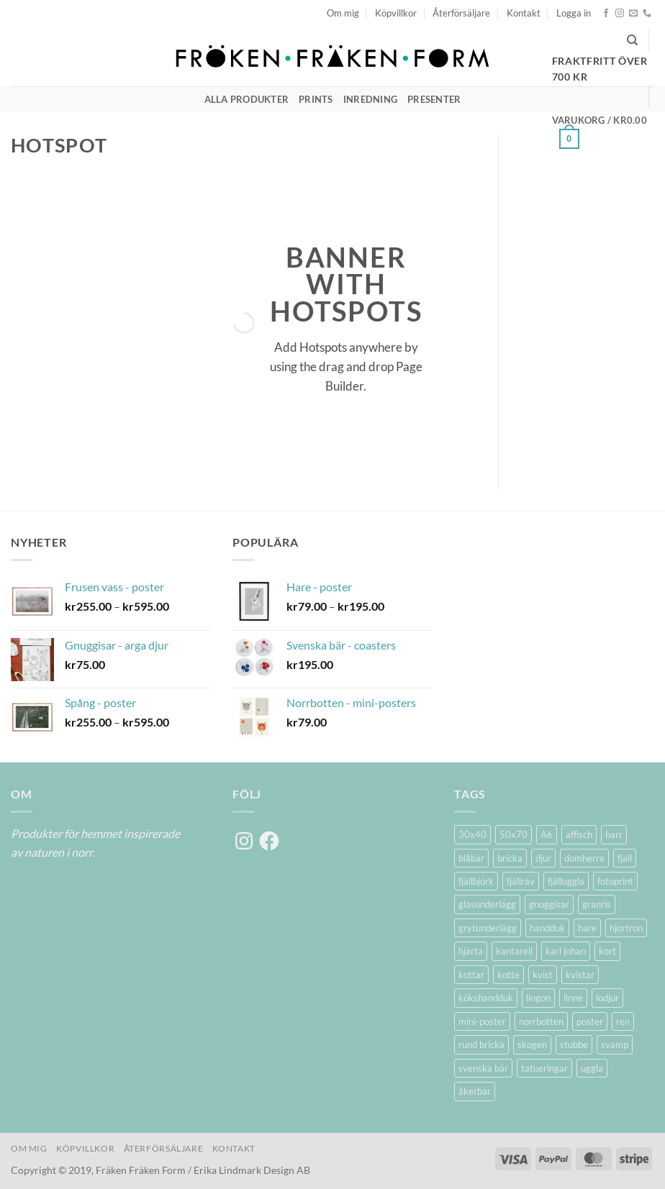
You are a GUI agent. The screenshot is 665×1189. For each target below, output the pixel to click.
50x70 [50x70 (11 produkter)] (513, 834)
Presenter (434, 99)
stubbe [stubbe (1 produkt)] (574, 1044)
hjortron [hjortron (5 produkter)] (626, 928)
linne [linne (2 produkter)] (573, 997)
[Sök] (632, 40)
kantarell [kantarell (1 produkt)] (514, 951)
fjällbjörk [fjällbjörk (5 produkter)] (476, 881)
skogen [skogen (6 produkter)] (532, 1044)
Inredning (370, 99)
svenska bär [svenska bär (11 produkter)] (483, 1068)
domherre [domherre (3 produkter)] (584, 858)
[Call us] (647, 14)
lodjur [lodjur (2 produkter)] (607, 997)
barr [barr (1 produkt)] (614, 834)
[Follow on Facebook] (606, 14)
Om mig (343, 13)
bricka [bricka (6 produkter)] (509, 858)
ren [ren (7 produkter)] (623, 1021)
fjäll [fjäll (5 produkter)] (625, 858)
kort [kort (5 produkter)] (607, 951)
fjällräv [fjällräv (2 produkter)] (521, 881)
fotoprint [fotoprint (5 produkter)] (615, 881)
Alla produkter (246, 99)
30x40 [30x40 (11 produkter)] (472, 834)
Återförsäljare (461, 13)
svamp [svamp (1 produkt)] (614, 1044)
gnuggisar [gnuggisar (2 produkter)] (549, 904)
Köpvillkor (396, 13)
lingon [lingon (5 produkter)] (538, 997)
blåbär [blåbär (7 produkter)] (471, 858)
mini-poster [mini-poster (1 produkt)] (482, 1021)
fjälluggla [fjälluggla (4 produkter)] (566, 881)
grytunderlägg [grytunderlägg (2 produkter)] (487, 928)
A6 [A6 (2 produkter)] (546, 834)
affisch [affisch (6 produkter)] (579, 834)
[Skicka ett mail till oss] (633, 14)
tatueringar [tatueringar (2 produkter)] (544, 1068)
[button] (573, 13)
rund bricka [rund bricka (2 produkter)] (481, 1044)
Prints (316, 99)
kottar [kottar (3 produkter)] (471, 974)
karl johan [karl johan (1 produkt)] (566, 951)
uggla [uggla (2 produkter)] (592, 1068)
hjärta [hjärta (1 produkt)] (470, 951)
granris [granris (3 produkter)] (596, 904)
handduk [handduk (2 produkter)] (547, 928)
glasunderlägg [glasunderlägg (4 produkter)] (487, 904)
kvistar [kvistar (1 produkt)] (580, 974)
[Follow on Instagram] (619, 14)
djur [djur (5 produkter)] (543, 858)
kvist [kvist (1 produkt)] (543, 974)
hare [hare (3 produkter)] (587, 928)
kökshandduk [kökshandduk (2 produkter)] (485, 997)
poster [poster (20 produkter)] (589, 1021)
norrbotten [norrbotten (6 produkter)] (541, 1021)
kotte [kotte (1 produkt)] (508, 974)
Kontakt (523, 13)
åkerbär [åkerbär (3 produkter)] (474, 1091)
